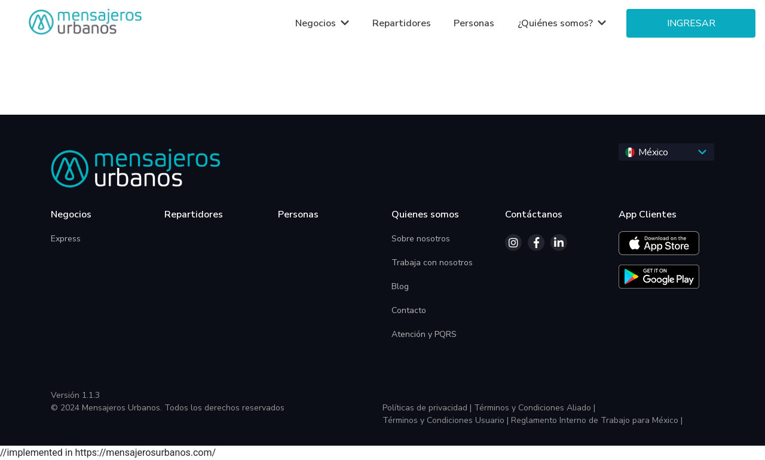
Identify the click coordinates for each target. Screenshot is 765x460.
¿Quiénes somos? (556, 23)
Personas (474, 23)
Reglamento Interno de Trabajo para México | (597, 420)
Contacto (408, 310)
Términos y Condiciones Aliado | (534, 407)
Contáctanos (533, 214)
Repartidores (401, 23)
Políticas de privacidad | (427, 407)
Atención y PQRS (424, 334)
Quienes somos (425, 214)
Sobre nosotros (420, 238)
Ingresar (691, 23)
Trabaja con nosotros (432, 262)
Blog (400, 286)
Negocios (316, 23)
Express (66, 238)
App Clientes (648, 214)
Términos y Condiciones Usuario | (445, 420)
